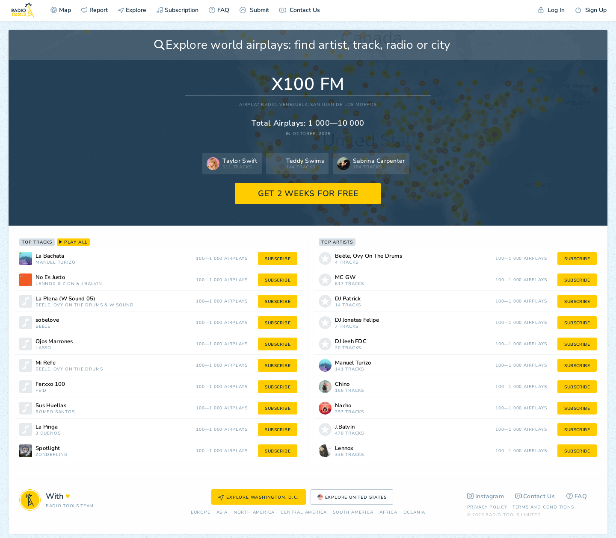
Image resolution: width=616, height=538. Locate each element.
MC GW (345, 277)
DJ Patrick (348, 299)
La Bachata (50, 256)
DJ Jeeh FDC (351, 341)
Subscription (177, 10)
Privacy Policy (487, 507)
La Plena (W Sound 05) (65, 299)
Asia (222, 512)
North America (254, 512)
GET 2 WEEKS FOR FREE (308, 193)
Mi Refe (46, 363)
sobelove (47, 320)
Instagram (485, 496)
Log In (551, 10)
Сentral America (304, 512)
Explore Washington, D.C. (258, 497)
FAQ (219, 10)
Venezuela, (294, 105)
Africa (388, 512)
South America (353, 512)
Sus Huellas (51, 405)
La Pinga (47, 427)
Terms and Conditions (543, 507)
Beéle (43, 326)
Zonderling (52, 455)
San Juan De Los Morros (343, 105)
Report (94, 10)
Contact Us (299, 10)
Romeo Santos (55, 412)
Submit (254, 10)
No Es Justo (50, 277)
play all (73, 242)
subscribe (277, 259)
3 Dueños (48, 433)
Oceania (414, 512)
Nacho (343, 405)
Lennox (46, 284)
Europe (200, 512)
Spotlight (48, 448)
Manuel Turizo (55, 262)
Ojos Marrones (54, 341)
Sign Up (591, 10)
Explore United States (352, 497)
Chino (342, 384)
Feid (41, 390)
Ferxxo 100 (50, 384)
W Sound (122, 305)
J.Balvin (91, 284)
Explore (132, 10)
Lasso (43, 348)
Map (60, 10)
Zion (68, 284)
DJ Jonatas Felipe (357, 320)
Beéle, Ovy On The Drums (69, 305)
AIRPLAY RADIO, (258, 105)
